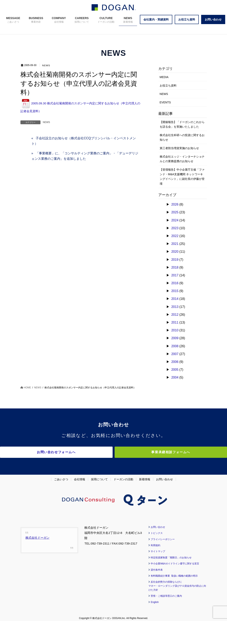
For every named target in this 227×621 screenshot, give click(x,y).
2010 (175, 330)
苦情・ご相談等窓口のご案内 (166, 593)
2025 (175, 212)
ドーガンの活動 (123, 476)
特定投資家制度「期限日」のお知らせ (171, 554)
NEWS (46, 65)
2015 (175, 291)
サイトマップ (158, 548)
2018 (175, 267)
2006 (175, 361)
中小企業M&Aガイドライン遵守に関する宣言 (175, 561)
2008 (175, 346)
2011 (175, 322)
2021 (175, 243)
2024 (175, 220)
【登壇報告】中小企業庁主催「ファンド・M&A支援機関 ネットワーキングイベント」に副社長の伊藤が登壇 (182, 176)
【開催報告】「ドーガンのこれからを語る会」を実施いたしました (182, 124)
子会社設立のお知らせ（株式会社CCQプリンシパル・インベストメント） (83, 140)
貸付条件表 (157, 567)
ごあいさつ (61, 476)
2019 (175, 259)
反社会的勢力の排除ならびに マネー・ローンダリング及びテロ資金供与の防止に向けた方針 (177, 583)
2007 (175, 354)
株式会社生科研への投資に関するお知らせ (182, 137)
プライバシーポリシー (163, 536)
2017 (175, 275)
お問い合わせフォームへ (78, 452)
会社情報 (79, 476)
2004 (175, 377)
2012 (175, 314)
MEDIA (164, 77)
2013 (175, 306)
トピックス (157, 530)
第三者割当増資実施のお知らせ (179, 148)
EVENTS (165, 102)
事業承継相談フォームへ (148, 452)
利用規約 (155, 542)
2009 (175, 338)
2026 (175, 204)
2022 (175, 236)
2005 (175, 369)
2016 (175, 283)
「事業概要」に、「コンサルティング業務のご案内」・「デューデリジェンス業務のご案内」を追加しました (84, 156)
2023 (175, 228)
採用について (99, 476)
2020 (175, 251)
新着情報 (144, 476)
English (154, 599)
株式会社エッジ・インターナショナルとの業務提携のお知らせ (182, 159)
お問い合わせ (164, 476)
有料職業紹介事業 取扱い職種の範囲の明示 (174, 573)
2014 (175, 298)
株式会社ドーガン (37, 535)
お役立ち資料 (168, 85)
